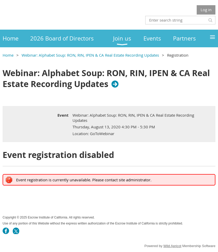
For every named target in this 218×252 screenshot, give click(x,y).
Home (8, 55)
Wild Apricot (172, 246)
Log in (206, 9)
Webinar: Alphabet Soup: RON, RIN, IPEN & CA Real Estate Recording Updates (90, 55)
